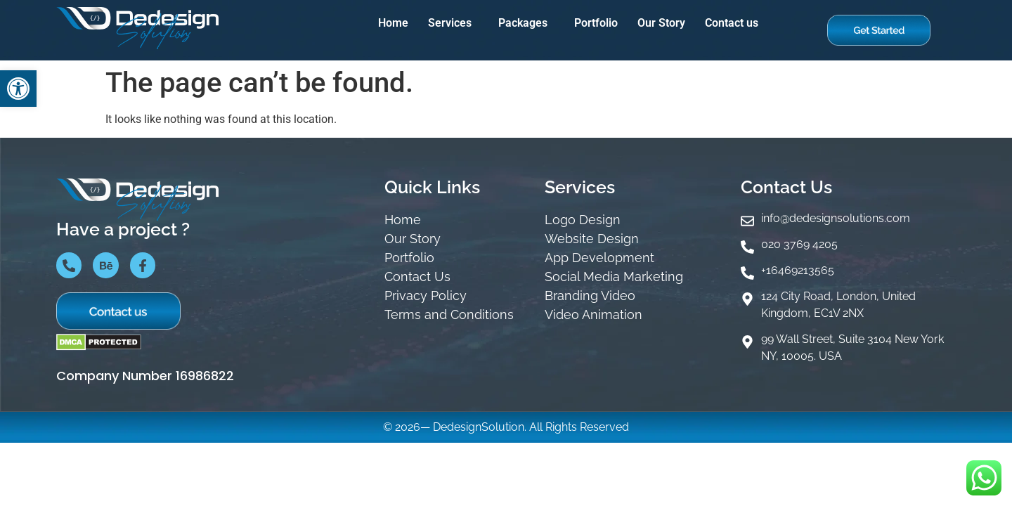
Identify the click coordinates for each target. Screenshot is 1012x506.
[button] (453, 23)
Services (450, 23)
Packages (522, 23)
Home (393, 23)
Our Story (661, 23)
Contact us (731, 23)
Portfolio (596, 23)
